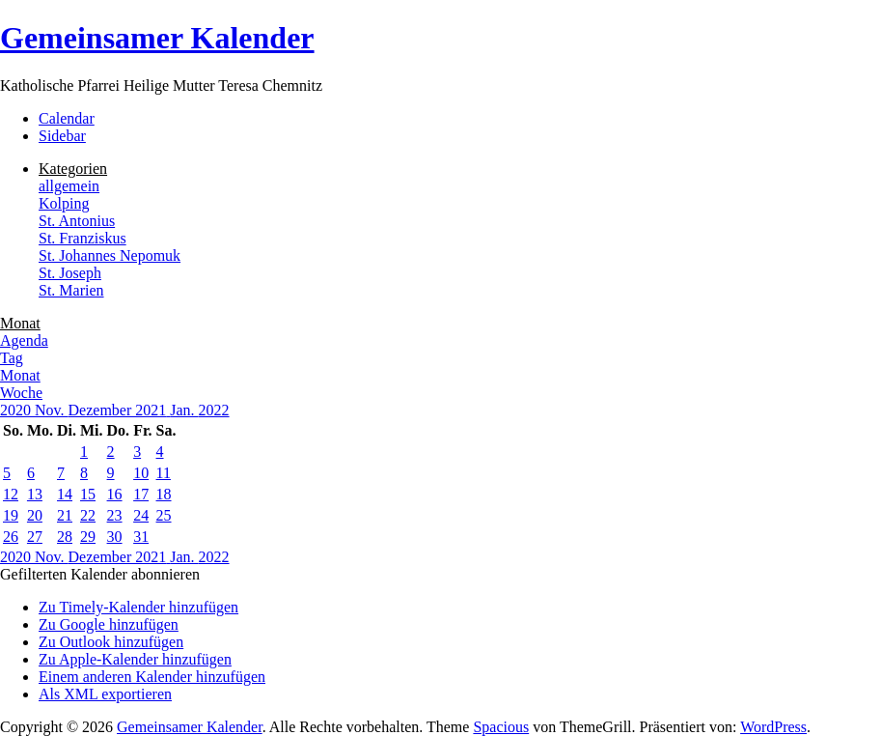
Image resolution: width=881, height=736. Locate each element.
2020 (17, 410)
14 (64, 494)
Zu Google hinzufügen (109, 624)
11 (163, 473)
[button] (100, 574)
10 (141, 473)
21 (64, 515)
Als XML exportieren (105, 694)
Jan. (184, 410)
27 (34, 536)
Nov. (52, 410)
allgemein (69, 186)
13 (34, 494)
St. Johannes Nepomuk (109, 255)
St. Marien (71, 290)
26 (10, 536)
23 (115, 515)
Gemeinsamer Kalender (157, 37)
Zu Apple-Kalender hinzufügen (135, 659)
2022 (214, 410)
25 (164, 515)
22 (88, 515)
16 (115, 494)
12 (10, 494)
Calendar (67, 118)
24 (141, 515)
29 (88, 536)
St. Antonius (77, 220)
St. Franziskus (82, 238)
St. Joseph (70, 273)
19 (10, 515)
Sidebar (62, 135)
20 (34, 515)
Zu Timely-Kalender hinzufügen (138, 607)
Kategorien (73, 168)
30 (115, 536)
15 (88, 494)
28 (64, 536)
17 (141, 494)
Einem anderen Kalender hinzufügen (152, 676)
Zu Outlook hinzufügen (111, 642)
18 (164, 494)
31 (141, 536)
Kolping (64, 203)
